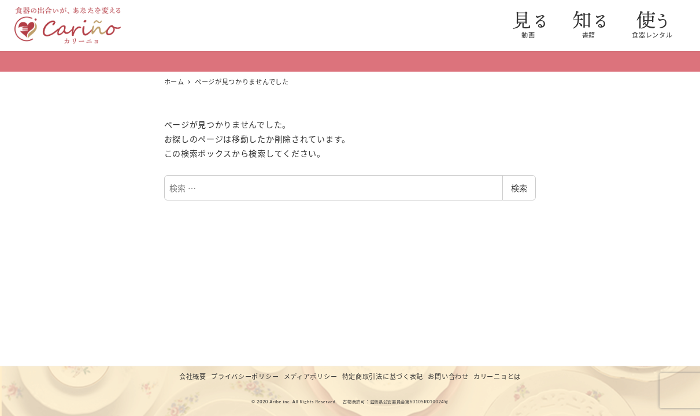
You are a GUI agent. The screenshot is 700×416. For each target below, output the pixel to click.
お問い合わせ (448, 376)
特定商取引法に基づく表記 (382, 376)
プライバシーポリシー (245, 376)
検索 (519, 188)
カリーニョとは (497, 376)
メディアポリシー (311, 376)
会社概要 (192, 376)
